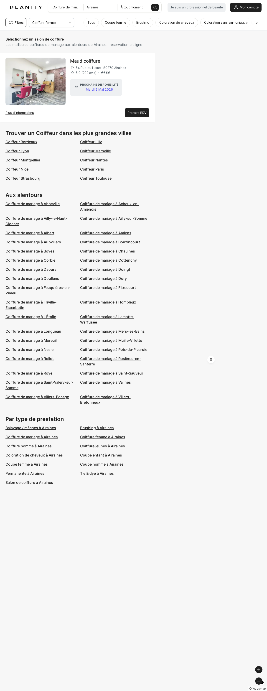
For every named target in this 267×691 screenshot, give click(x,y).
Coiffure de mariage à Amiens (105, 233)
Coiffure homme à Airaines (28, 446)
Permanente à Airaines (24, 473)
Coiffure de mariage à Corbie (30, 260)
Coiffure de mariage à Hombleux (108, 302)
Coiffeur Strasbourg (22, 178)
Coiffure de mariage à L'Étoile (30, 316)
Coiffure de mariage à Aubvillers (33, 242)
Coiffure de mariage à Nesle (29, 349)
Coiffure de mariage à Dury (103, 278)
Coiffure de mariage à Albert (29, 233)
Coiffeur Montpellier (22, 160)
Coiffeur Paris (92, 169)
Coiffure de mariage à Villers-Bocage (37, 397)
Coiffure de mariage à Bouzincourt (110, 242)
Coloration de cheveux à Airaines (34, 455)
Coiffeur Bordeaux (21, 142)
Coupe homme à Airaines (102, 464)
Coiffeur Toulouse (96, 178)
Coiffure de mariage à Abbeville (32, 203)
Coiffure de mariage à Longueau (33, 331)
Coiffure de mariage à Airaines (31, 437)
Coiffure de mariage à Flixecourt (108, 287)
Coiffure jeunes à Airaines (102, 446)
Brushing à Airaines (97, 428)
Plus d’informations (19, 113)
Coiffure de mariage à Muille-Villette (111, 340)
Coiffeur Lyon (17, 151)
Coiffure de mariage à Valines (105, 382)
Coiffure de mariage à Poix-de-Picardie (113, 349)
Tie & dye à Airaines (97, 473)
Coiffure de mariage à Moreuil (31, 340)
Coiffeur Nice (16, 169)
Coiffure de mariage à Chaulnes (107, 251)
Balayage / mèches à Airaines (30, 428)
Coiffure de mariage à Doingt (105, 269)
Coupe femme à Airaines (26, 464)
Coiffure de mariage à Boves (29, 251)
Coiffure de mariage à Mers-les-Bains (112, 331)
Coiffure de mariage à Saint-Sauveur (111, 373)
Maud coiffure (85, 61)
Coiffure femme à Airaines (102, 437)
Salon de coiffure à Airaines (29, 482)
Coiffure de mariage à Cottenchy (108, 260)
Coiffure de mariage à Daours (30, 269)
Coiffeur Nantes (94, 160)
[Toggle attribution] (262, 687)
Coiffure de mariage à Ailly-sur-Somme (113, 218)
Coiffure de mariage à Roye (28, 373)
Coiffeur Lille (91, 142)
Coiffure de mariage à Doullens (32, 278)
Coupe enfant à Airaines (101, 455)
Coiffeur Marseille (95, 151)
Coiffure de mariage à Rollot (29, 358)
